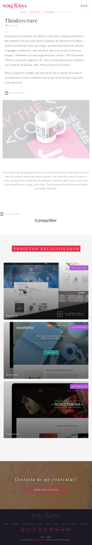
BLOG (40, 524)
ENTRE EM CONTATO (46, 490)
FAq (56, 524)
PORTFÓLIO (28, 524)
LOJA (48, 524)
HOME (24, 12)
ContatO (84, 524)
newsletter (69, 524)
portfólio (36, 12)
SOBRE (15, 524)
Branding (50, 12)
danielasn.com (39, 539)
